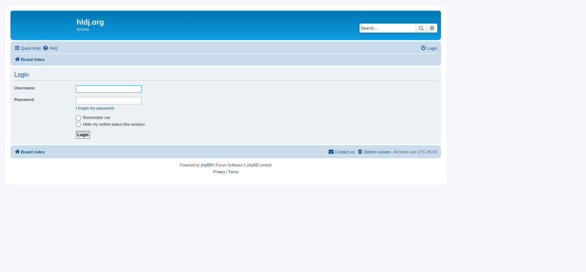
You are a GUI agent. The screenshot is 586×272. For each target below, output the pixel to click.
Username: (25, 88)
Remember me (93, 117)
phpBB (206, 165)
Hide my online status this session (110, 124)
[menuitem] (50, 48)
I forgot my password (95, 108)
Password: (24, 99)
